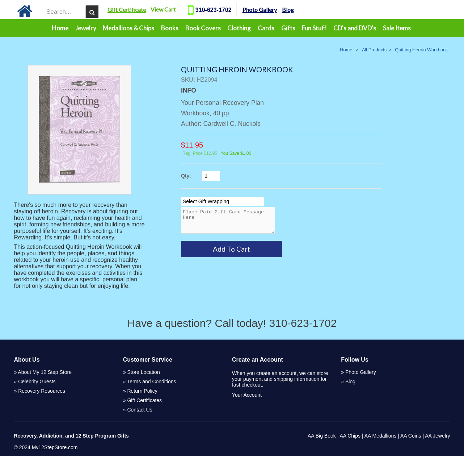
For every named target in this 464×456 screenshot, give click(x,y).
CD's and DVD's (354, 28)
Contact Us (139, 410)
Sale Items (397, 28)
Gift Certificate (144, 9)
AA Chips (349, 436)
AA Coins (410, 436)
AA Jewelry (437, 436)
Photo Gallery (277, 9)
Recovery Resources (41, 391)
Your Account (247, 395)
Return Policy (142, 391)
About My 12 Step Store (45, 372)
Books (169, 28)
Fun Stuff (314, 28)
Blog (305, 9)
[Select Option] (222, 201)
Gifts (288, 28)
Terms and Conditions (151, 381)
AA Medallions (380, 436)
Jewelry (85, 28)
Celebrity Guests (36, 381)
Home (60, 28)
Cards (266, 28)
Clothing (239, 28)
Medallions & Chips (128, 28)
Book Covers (203, 28)
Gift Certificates (144, 400)
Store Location (143, 372)
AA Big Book (322, 436)
